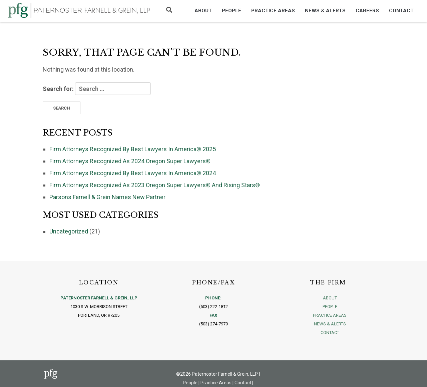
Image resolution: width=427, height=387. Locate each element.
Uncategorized (68, 231)
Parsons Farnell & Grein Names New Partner (107, 197)
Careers (367, 11)
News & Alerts (325, 11)
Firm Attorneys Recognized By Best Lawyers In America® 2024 (132, 173)
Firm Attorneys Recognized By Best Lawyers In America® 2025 (132, 149)
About (203, 11)
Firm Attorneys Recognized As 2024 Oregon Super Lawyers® (129, 161)
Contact (401, 11)
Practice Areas (273, 11)
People (231, 11)
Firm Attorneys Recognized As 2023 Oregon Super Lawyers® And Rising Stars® (154, 185)
